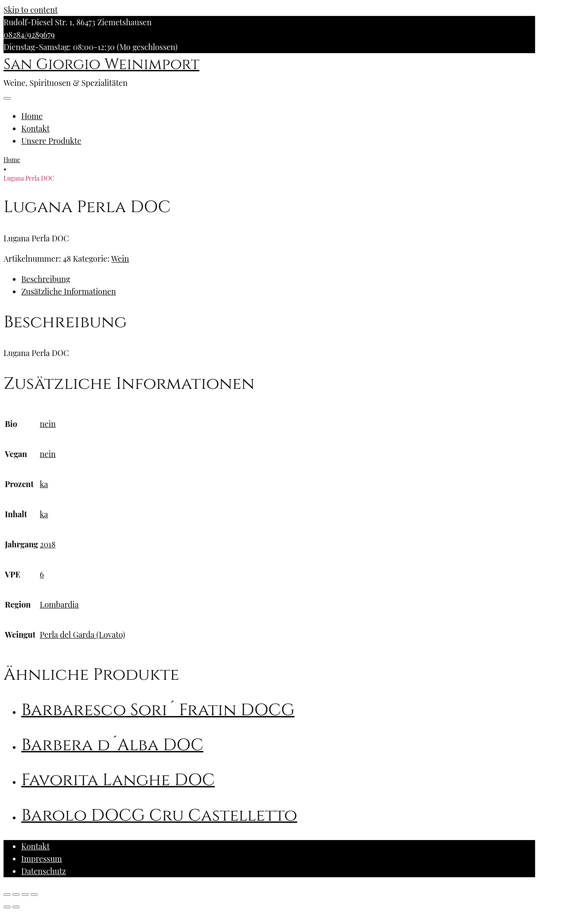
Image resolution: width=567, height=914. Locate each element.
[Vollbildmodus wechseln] (25, 894)
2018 (47, 544)
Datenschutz (43, 871)
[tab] (278, 279)
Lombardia (59, 604)
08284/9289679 (29, 34)
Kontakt (35, 128)
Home (32, 116)
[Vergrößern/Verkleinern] (34, 894)
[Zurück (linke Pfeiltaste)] (7, 907)
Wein (120, 258)
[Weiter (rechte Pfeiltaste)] (15, 907)
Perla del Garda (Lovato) (82, 634)
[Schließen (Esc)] (7, 894)
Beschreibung (45, 279)
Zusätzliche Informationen (68, 291)
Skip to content (31, 9)
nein (48, 423)
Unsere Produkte (51, 141)
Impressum (41, 858)
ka (44, 484)
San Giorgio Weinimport (101, 64)
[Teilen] (15, 894)
